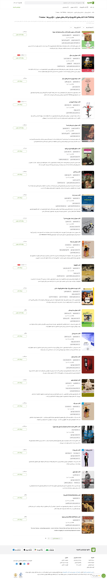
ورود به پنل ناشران (64, 562)
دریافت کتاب (19, 81)
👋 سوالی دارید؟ (96, 575)
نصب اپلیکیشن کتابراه (88, 572)
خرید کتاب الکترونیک (67, 572)
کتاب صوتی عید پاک (75, 242)
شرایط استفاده (91, 562)
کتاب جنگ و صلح (76, 357)
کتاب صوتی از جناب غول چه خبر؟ (72, 218)
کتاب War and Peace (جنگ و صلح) (71, 517)
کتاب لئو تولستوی (75, 380)
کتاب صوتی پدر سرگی (75, 55)
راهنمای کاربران (78, 562)
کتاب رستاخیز (76, 172)
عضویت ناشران (65, 560)
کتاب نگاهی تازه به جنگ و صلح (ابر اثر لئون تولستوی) (66, 427)
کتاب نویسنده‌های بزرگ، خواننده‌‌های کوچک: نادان (67, 288)
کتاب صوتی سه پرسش (74, 310)
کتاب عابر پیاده (76, 450)
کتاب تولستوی (76, 472)
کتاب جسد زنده (76, 195)
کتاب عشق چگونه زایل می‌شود (72, 148)
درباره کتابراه (91, 560)
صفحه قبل (56, 538)
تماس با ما (78, 565)
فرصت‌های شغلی (90, 567)
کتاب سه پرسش (76, 333)
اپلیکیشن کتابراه (16, 7)
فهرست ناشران (65, 565)
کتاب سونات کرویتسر (74, 102)
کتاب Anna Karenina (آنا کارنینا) (71, 495)
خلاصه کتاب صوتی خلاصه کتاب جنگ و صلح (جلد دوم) (66, 32)
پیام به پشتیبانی (77, 560)
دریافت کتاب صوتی (20, 34)
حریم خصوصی (91, 565)
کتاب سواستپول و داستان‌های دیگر (71, 78)
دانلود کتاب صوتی (76, 572)
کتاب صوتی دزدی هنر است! (73, 125)
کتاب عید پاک (76, 403)
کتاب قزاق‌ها (77, 265)
